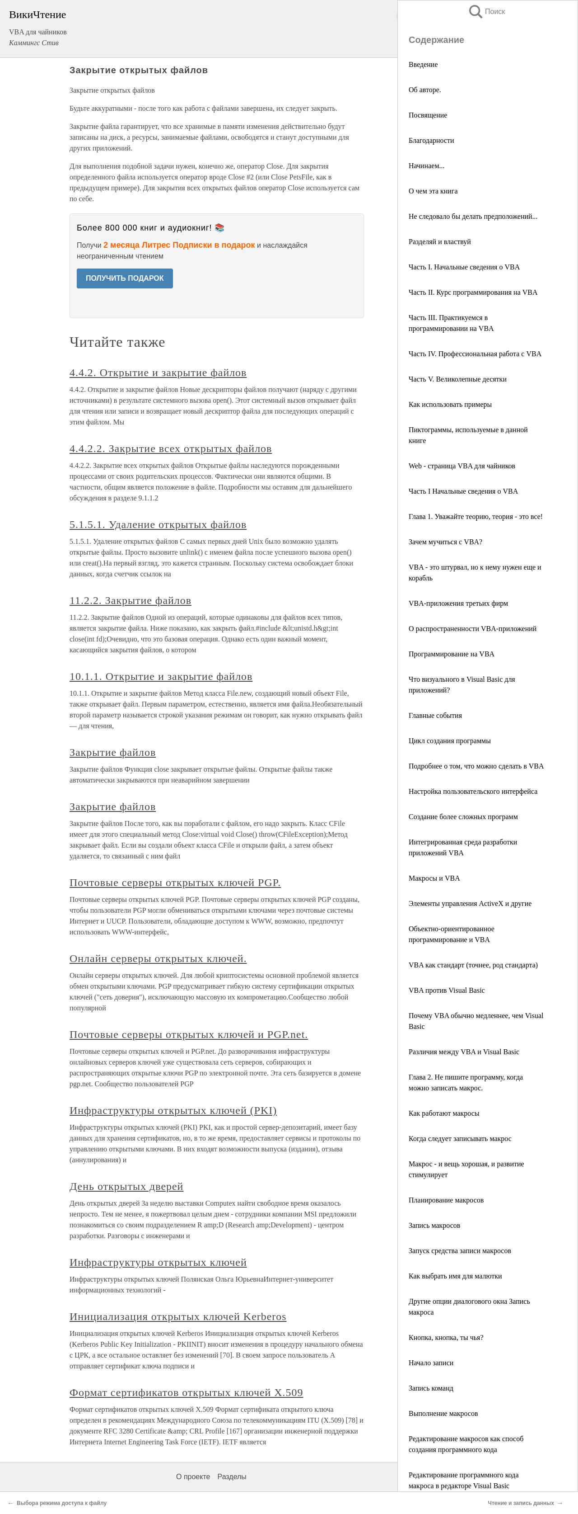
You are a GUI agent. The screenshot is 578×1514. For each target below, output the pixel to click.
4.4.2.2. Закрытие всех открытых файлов (171, 448)
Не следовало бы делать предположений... (473, 216)
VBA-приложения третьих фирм (458, 603)
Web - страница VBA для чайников (462, 466)
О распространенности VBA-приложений (472, 628)
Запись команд (431, 1388)
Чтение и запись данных (521, 1503)
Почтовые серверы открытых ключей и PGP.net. (189, 1034)
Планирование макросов (446, 1200)
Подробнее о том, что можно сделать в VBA (476, 766)
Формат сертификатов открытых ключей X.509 (186, 1392)
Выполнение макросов (443, 1413)
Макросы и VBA (434, 878)
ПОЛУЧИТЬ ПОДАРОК (125, 278)
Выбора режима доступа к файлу (62, 1503)
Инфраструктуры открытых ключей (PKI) (173, 1110)
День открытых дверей (126, 1186)
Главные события (435, 715)
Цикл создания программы (450, 741)
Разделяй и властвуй (440, 241)
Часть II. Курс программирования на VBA (473, 292)
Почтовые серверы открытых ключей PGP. (175, 882)
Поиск (486, 11)
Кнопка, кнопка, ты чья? (446, 1337)
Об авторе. (425, 90)
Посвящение (428, 115)
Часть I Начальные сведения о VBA (463, 491)
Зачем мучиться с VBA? (445, 542)
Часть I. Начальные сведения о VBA (464, 267)
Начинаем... (427, 166)
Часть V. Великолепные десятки (458, 379)
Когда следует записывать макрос (460, 1138)
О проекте (193, 1477)
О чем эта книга (433, 191)
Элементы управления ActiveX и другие (470, 903)
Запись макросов (434, 1225)
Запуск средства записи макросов (460, 1251)
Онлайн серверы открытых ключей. (158, 958)
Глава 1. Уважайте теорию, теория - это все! (476, 516)
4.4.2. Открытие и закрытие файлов (158, 372)
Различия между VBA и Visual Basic (464, 1052)
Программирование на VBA (451, 654)
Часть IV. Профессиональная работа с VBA (475, 354)
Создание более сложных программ (463, 817)
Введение (423, 64)
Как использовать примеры (450, 404)
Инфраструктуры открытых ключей (158, 1262)
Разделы (231, 1477)
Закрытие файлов (113, 752)
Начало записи (431, 1363)
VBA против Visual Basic (447, 990)
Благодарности (431, 140)
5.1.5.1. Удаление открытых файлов (158, 524)
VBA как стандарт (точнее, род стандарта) (473, 965)
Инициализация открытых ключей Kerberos (178, 1316)
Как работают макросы (444, 1113)
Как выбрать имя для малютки (455, 1276)
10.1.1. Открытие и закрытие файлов (161, 676)
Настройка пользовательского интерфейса (473, 791)
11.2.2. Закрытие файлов (130, 600)
